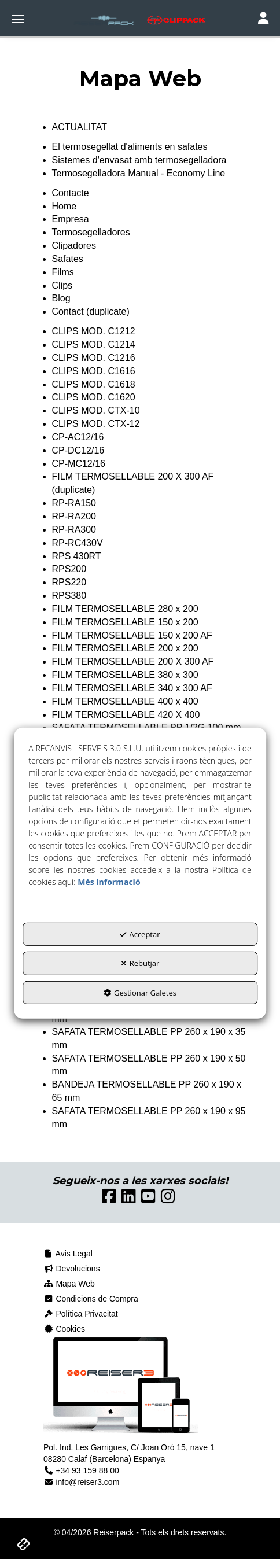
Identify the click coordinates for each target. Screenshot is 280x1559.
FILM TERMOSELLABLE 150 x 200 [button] (125, 622)
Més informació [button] (109, 881)
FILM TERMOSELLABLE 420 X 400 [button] (126, 715)
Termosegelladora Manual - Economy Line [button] (139, 173)
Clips (62, 285)
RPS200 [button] (69, 569)
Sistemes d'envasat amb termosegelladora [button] (139, 160)
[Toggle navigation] (263, 19)
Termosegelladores (91, 232)
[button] (140, 20)
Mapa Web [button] (69, 1283)
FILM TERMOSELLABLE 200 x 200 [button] (125, 648)
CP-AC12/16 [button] (78, 437)
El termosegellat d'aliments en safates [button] (130, 147)
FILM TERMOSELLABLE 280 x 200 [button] (125, 609)
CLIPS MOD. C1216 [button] (93, 358)
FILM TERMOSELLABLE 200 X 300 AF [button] (133, 661)
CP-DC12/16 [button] (78, 450)
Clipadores (74, 245)
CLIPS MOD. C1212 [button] (93, 331)
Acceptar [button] (140, 933)
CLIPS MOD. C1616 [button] (93, 371)
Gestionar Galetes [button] (140, 992)
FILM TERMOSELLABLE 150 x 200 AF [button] (132, 635)
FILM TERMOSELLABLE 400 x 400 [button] (125, 701)
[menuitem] (140, 1253)
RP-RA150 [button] (74, 503)
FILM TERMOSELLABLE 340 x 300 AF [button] (132, 688)
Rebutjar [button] (140, 963)
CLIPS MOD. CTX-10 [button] (96, 410)
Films (63, 272)
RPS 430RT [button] (76, 556)
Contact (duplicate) (91, 311)
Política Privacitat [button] (80, 1313)
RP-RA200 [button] (74, 516)
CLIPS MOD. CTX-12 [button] (96, 424)
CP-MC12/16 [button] (78, 464)
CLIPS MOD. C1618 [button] (93, 384)
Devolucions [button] (71, 1268)
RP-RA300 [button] (74, 530)
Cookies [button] (64, 1328)
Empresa (70, 219)
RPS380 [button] (69, 595)
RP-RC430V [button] (77, 543)
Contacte (70, 193)
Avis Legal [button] (68, 1253)
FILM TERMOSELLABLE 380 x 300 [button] (125, 675)
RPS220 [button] (69, 582)
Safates (67, 259)
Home (64, 206)
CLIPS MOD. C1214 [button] (93, 344)
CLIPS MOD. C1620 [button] (93, 397)
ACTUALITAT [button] (79, 127)
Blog (61, 298)
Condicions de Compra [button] (90, 1298)
